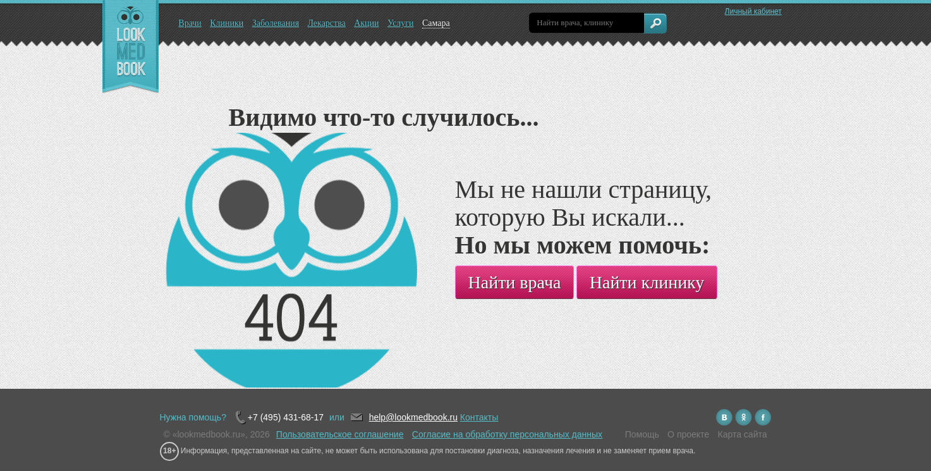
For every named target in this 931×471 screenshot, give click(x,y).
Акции (366, 23)
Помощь (642, 434)
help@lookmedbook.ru (413, 417)
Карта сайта (742, 434)
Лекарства (326, 23)
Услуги (400, 23)
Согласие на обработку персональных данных (507, 434)
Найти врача (514, 282)
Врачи (190, 23)
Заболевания (275, 23)
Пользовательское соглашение (340, 434)
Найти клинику (647, 282)
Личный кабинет (753, 11)
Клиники (226, 23)
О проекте (688, 434)
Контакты (479, 417)
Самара (436, 23)
